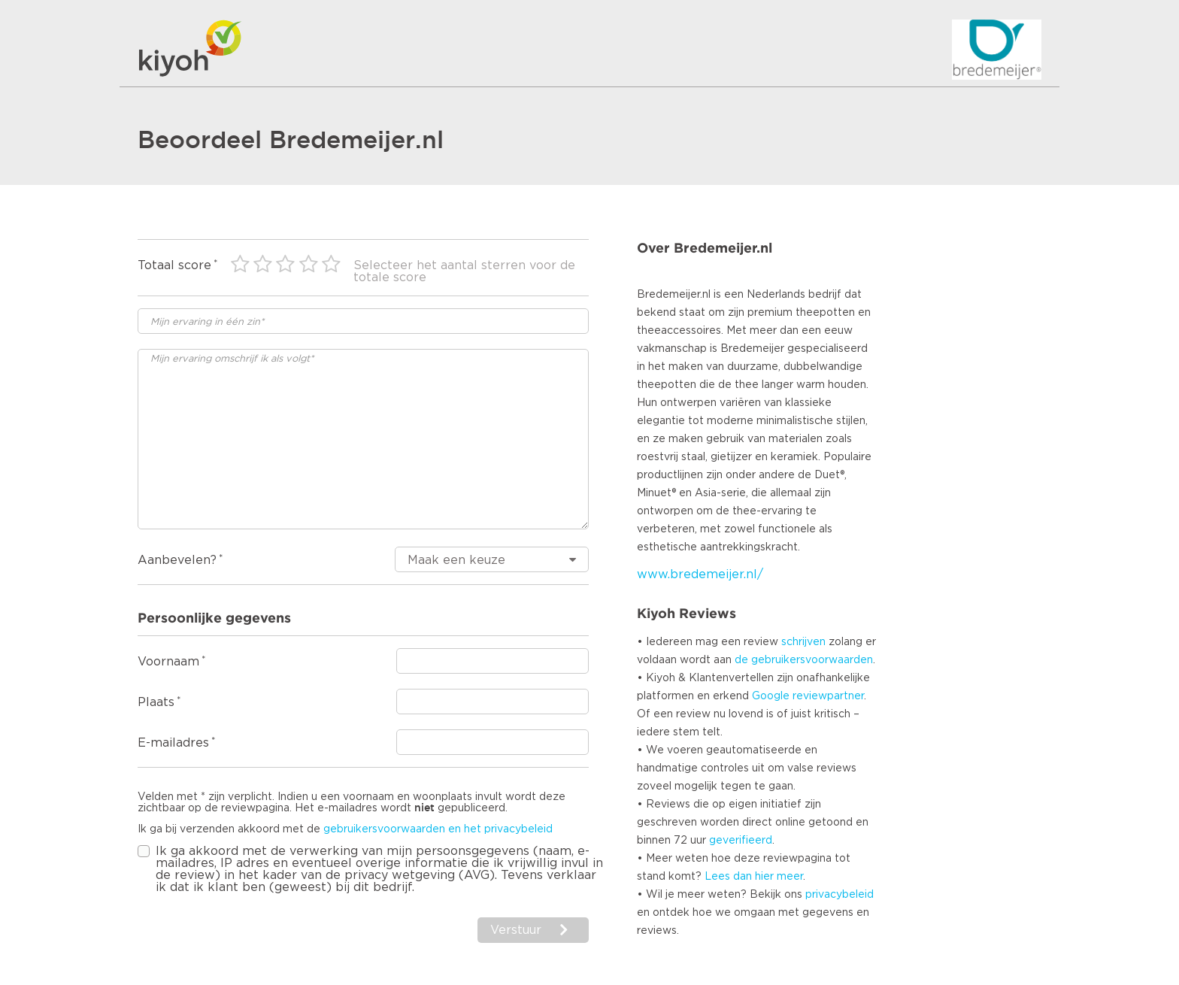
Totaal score (174, 265)
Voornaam (168, 662)
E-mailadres (173, 743)
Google (771, 696)
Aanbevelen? (177, 560)
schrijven (803, 642)
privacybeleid (839, 895)
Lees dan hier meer (754, 876)
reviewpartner (828, 696)
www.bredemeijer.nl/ (700, 574)
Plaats (156, 702)
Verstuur (515, 930)
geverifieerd (740, 840)
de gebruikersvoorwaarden (804, 660)
